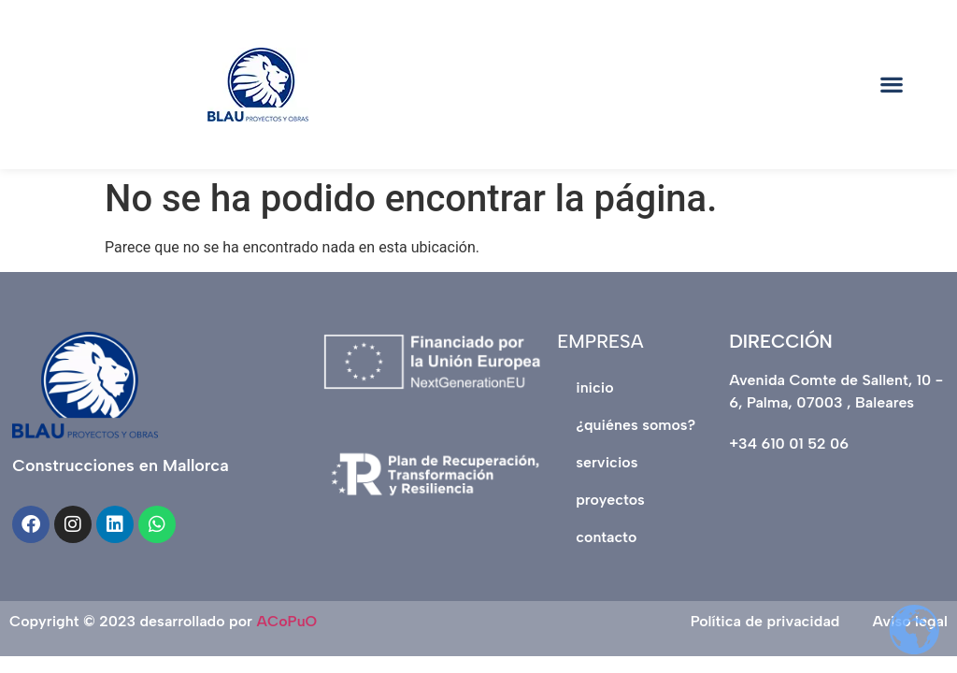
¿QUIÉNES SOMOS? (635, 425)
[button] (891, 84)
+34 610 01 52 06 (789, 443)
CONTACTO (606, 537)
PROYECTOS (610, 499)
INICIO (594, 387)
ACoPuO (287, 621)
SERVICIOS (606, 462)
